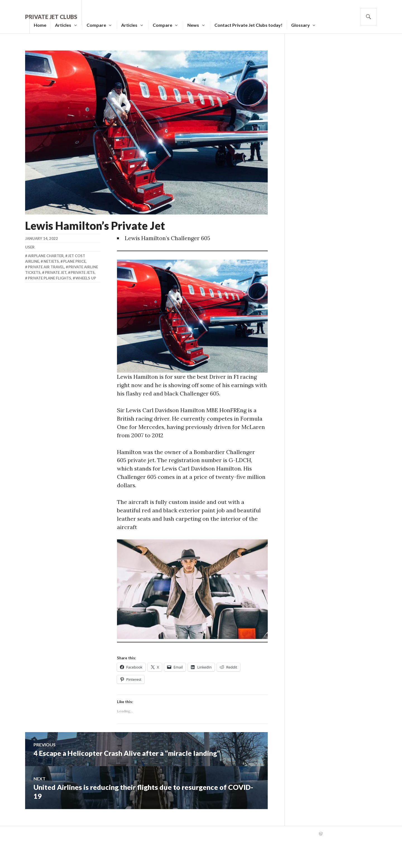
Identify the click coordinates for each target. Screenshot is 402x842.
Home (40, 25)
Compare (96, 25)
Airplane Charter (46, 256)
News (193, 25)
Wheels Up (85, 278)
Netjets (51, 261)
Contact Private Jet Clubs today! (248, 25)
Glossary (300, 25)
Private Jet (55, 272)
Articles (63, 25)
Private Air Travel (46, 267)
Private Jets (83, 272)
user (30, 247)
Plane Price (74, 261)
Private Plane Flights (49, 278)
